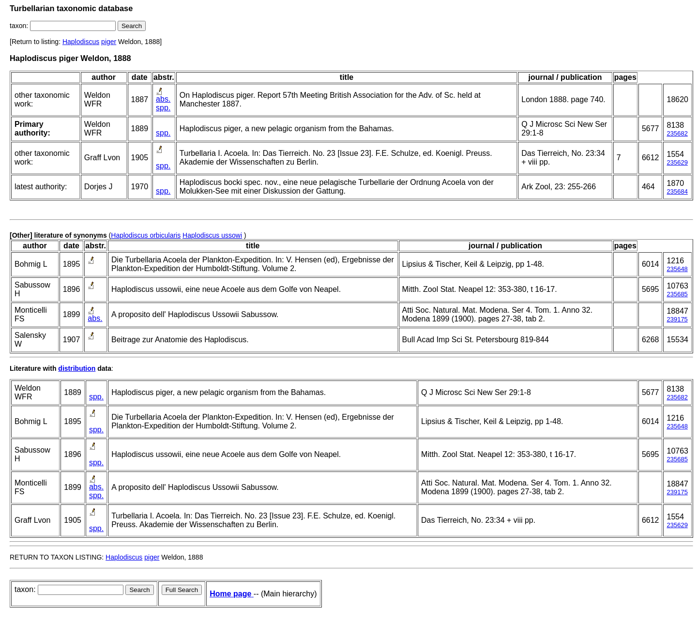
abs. (163, 99)
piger (108, 42)
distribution (76, 368)
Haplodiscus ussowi (212, 235)
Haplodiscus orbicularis (146, 235)
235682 (677, 133)
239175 (677, 319)
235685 (677, 294)
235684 (677, 191)
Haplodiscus (80, 42)
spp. (163, 108)
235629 (677, 162)
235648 (677, 269)
